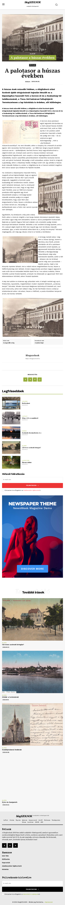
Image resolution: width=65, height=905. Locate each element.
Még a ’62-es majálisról (30, 418)
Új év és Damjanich (9, 802)
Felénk (25, 401)
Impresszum (49, 902)
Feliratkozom (32, 889)
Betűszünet (26, 403)
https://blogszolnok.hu (32, 358)
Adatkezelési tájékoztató (31, 490)
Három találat (27, 462)
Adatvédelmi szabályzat (30, 894)
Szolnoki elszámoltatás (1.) (31, 433)
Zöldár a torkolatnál (10, 697)
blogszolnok (32, 355)
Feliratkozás (32, 485)
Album (32, 53)
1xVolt (24, 416)
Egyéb (24, 431)
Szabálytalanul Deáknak (12, 750)
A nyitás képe (39, 343)
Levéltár (25, 460)
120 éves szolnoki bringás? (31, 448)
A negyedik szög (8, 343)
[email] (32, 479)
